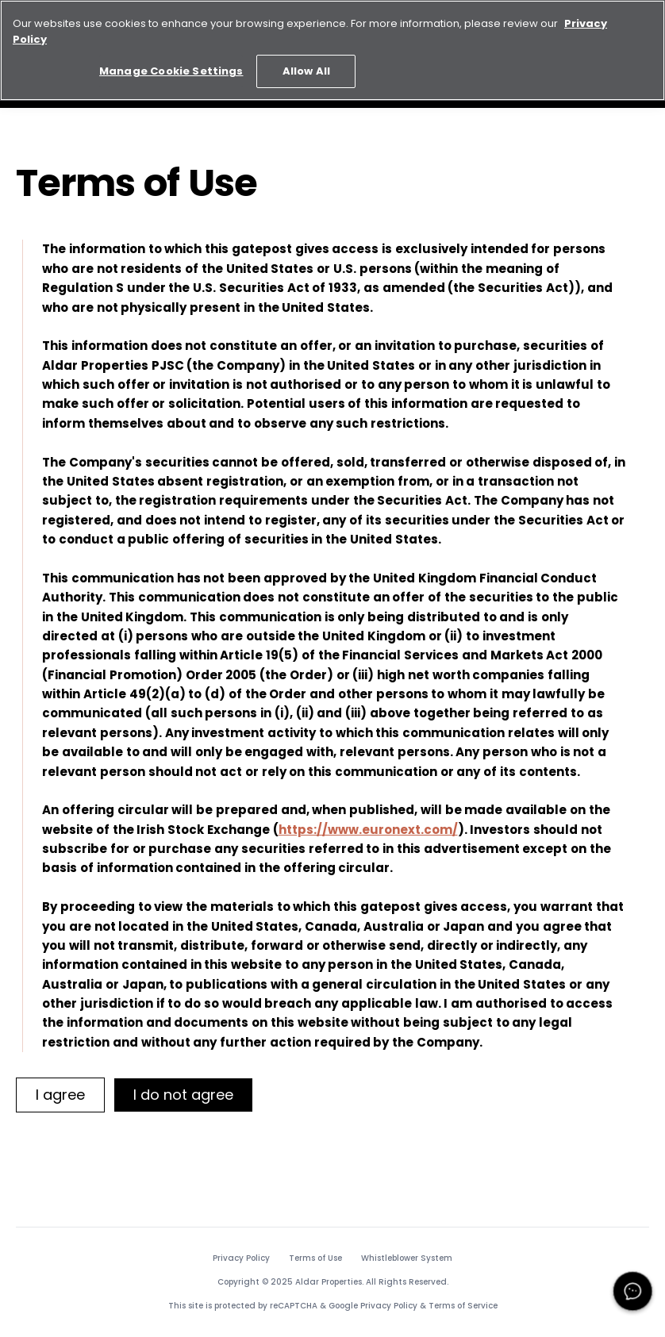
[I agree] (60, 1095)
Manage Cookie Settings (171, 67)
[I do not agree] (183, 1095)
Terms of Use (315, 1258)
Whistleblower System (406, 1258)
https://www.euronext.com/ (368, 829)
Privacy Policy (241, 1258)
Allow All (306, 67)
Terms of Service (463, 1306)
